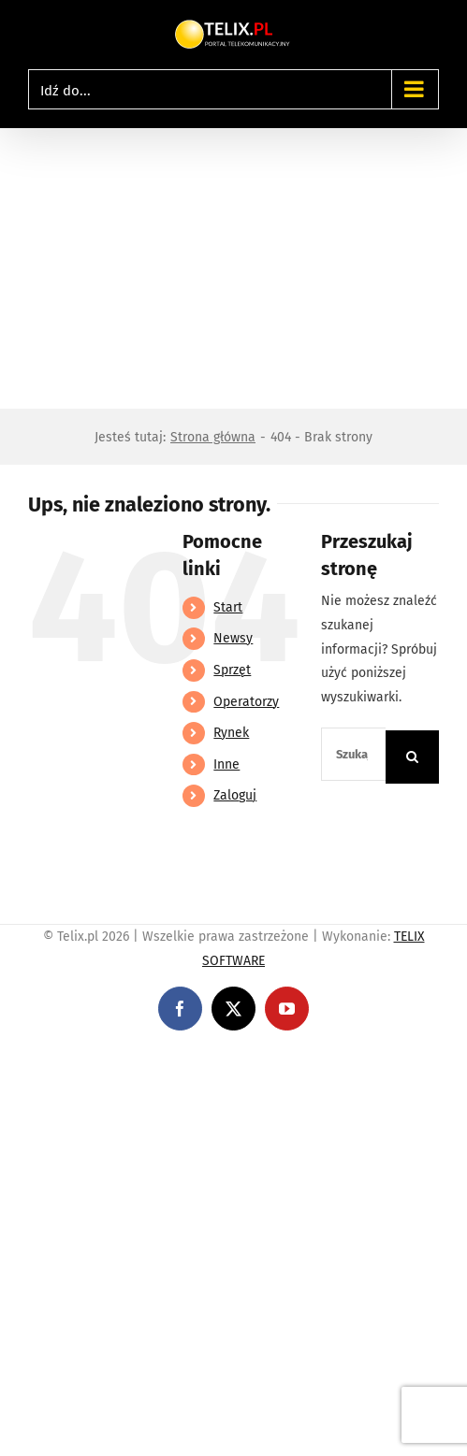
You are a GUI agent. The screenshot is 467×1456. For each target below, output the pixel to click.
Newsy (233, 638)
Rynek (231, 733)
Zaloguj (234, 795)
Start (227, 607)
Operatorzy (246, 702)
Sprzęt (232, 670)
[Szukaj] (412, 757)
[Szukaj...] (353, 754)
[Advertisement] (233, 268)
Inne (226, 764)
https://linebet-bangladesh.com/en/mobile (128, 1060)
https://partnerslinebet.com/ (347, 1060)
